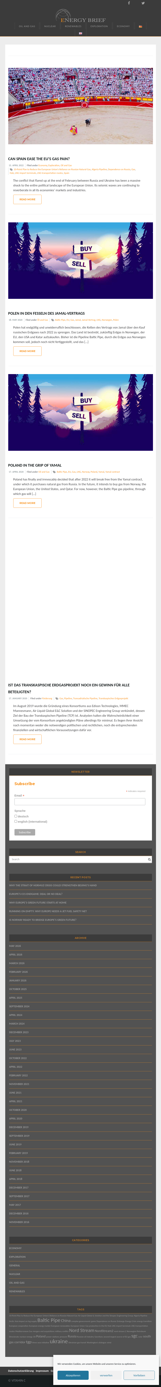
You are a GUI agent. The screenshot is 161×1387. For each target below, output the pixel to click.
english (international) (32, 821)
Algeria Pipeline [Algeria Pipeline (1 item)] (140, 1315)
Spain (66, 173)
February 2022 (18, 1075)
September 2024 (19, 1006)
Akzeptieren (73, 1375)
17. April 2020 (16, 471)
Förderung (47, 698)
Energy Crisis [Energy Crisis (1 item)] (130, 1321)
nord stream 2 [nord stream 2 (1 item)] (120, 1331)
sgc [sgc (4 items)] (134, 1336)
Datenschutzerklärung (21, 1371)
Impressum (42, 1371)
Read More (27, 199)
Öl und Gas (42, 320)
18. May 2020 (16, 320)
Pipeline (68, 698)
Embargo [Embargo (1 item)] (121, 1321)
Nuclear (50, 26)
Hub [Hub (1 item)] (109, 1326)
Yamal (101, 471)
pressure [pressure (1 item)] (63, 1336)
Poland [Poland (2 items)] (41, 1336)
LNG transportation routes (50, 173)
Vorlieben (139, 1375)
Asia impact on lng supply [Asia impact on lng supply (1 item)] (26, 1321)
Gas (133, 169)
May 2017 (15, 1205)
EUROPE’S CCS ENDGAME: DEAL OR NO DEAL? (36, 894)
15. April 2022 (16, 165)
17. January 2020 (18, 698)
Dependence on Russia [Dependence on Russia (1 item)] (106, 1321)
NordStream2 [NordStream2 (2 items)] (104, 1331)
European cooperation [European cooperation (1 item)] (19, 1326)
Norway (85, 471)
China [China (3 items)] (66, 1320)
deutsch (23, 816)
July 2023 (15, 1041)
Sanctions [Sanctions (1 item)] (98, 1336)
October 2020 (18, 1110)
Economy (123, 26)
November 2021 (19, 1084)
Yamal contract (112, 471)
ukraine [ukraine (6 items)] (59, 1341)
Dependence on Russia (119, 169)
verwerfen (106, 1375)
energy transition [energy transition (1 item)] (144, 1321)
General (14, 1265)
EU (68, 320)
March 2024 (17, 1023)
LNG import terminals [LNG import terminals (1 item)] (121, 1326)
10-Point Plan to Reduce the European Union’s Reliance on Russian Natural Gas (52, 169)
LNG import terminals (25, 173)
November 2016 (19, 1222)
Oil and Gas (27, 26)
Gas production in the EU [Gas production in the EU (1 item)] (96, 1326)
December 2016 (19, 1213)
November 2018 (19, 1161)
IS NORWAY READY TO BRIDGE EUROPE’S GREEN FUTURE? (43, 920)
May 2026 (15, 946)
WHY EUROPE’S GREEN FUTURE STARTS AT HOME (38, 902)
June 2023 (15, 1049)
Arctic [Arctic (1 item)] (11, 1321)
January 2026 (18, 980)
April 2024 (15, 1015)
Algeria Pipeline (99, 169)
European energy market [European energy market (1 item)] (40, 1326)
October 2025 (18, 989)
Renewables (73, 26)
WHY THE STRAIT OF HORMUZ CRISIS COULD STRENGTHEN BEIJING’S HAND (53, 885)
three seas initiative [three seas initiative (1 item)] (40, 1342)
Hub (12, 173)
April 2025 (15, 997)
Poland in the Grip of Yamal (35, 465)
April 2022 (15, 1066)
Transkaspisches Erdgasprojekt (113, 698)
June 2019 (15, 1144)
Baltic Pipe (60, 320)
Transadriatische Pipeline (85, 698)
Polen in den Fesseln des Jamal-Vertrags (46, 313)
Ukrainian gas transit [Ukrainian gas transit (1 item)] (77, 1342)
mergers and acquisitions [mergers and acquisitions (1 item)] (43, 1331)
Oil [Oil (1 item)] (34, 1336)
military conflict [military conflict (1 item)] (62, 1331)
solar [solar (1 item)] (140, 1336)
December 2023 (19, 1032)
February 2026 (18, 972)
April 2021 (15, 1101)
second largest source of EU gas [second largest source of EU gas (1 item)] (117, 1336)
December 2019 (19, 1127)
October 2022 (18, 1058)
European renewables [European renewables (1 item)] (60, 1326)
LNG (98, 320)
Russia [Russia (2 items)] (72, 1336)
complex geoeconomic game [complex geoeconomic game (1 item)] (83, 1321)
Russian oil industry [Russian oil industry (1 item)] (85, 1336)
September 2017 (19, 1196)
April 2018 (15, 1179)
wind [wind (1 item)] (109, 1342)
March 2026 (17, 963)
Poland (94, 471)
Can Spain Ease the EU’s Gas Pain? (39, 158)
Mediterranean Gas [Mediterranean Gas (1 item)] (23, 1331)
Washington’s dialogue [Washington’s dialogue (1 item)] (96, 1342)
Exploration (99, 26)
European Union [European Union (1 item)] (78, 1326)
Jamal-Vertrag (88, 320)
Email (19, 796)
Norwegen (107, 320)
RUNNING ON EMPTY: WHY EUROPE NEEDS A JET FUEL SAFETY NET (48, 911)
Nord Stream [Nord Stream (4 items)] (81, 1330)
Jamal (78, 320)
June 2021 (15, 1092)
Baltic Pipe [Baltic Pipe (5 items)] (48, 1320)
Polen (116, 320)
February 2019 (18, 1153)
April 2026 (15, 954)
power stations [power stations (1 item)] (52, 1336)
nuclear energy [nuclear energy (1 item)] (25, 1336)
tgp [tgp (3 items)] (29, 1341)
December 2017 (19, 1187)
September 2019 (19, 1136)
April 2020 (15, 1118)
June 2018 (15, 1170)
